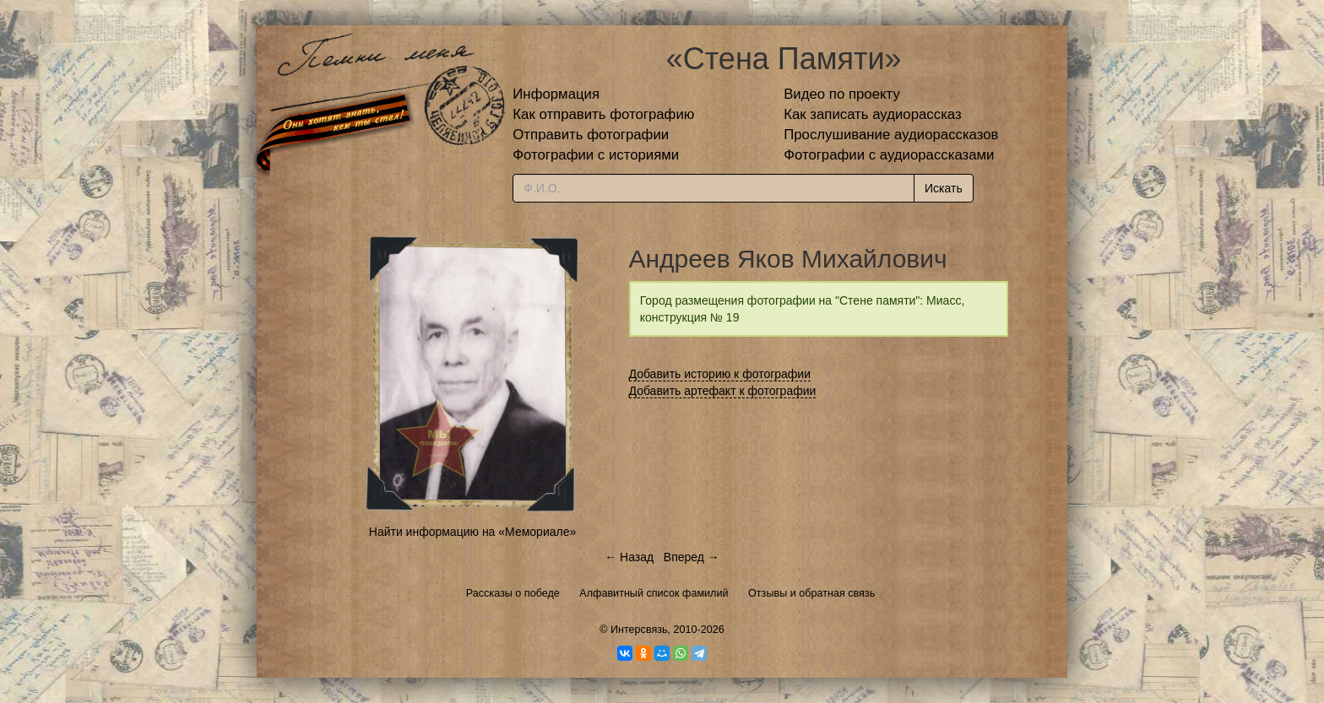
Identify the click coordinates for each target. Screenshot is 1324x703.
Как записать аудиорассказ (873, 114)
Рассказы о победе (513, 593)
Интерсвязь (639, 629)
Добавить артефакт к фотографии (723, 390)
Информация (556, 94)
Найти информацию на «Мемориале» (472, 531)
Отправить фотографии (591, 135)
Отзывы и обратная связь (811, 593)
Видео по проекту (842, 94)
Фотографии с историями (596, 155)
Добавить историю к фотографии (720, 374)
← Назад (629, 557)
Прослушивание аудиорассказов (891, 135)
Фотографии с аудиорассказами (889, 155)
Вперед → (691, 557)
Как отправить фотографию (603, 114)
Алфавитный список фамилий (653, 593)
